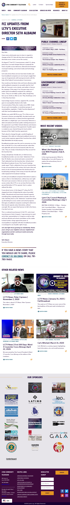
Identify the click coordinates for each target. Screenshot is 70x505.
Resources (56, 10)
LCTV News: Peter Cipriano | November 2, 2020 (15, 298)
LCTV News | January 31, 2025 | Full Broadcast (51, 300)
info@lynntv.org (5, 484)
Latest (34, 4)
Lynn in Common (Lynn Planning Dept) (27, 494)
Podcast (51, 146)
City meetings (55, 192)
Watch (4, 10)
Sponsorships (49, 4)
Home (3, 14)
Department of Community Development (24, 487)
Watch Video (47, 166)
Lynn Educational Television (25, 475)
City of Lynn (62, 192)
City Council (52, 191)
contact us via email (12, 256)
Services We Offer (45, 10)
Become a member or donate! (62, 4)
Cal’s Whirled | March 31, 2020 (51, 343)
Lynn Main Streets (22, 496)
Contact (41, 4)
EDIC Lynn (19, 490)
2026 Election (33, 10)
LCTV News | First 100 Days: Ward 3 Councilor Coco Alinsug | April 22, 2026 (17, 347)
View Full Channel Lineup (54, 74)
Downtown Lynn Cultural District (27, 492)
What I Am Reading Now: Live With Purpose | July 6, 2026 (53, 151)
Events (50, 294)
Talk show (58, 146)
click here (4, 496)
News (9, 10)
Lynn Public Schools (23, 478)
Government (45, 194)
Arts (47, 339)
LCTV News (19, 20)
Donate (62, 472)
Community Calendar (20, 10)
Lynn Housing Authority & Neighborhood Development (25, 483)
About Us (64, 10)
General (14, 20)
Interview (55, 294)
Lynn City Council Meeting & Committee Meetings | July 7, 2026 (54, 200)
